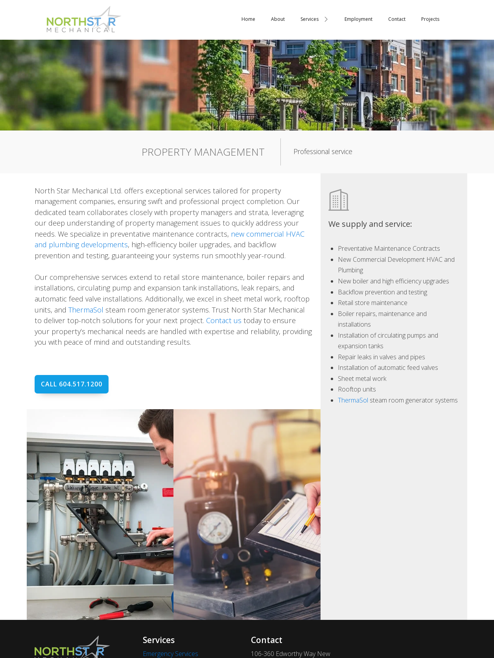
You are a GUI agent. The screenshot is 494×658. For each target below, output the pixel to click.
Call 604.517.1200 (71, 384)
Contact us (223, 320)
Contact (397, 19)
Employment (358, 19)
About (278, 19)
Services (314, 19)
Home (248, 19)
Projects (430, 19)
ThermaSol (85, 309)
